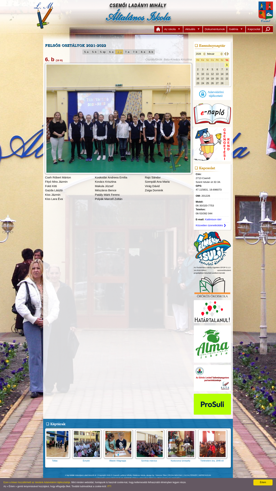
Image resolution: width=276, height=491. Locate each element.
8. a (143, 51)
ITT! (109, 486)
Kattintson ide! (213, 219)
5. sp (102, 51)
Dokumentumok (215, 29)
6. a (111, 51)
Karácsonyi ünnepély (182, 459)
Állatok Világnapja (119, 459)
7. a (127, 51)
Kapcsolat (254, 29)
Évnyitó (88, 459)
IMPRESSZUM (205, 475)
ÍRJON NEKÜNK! (175, 475)
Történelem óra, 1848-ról (213, 459)
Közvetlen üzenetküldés (211, 225)
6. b (119, 51)
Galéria (233, 29)
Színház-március (150, 459)
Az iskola (170, 29)
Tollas (56, 459)
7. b (135, 51)
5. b (94, 51)
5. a (86, 51)
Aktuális (190, 29)
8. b (151, 51)
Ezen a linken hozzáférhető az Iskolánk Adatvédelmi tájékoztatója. (37, 482)
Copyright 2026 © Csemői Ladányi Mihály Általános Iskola (121, 475)
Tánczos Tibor (161, 475)
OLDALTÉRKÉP (190, 475)
